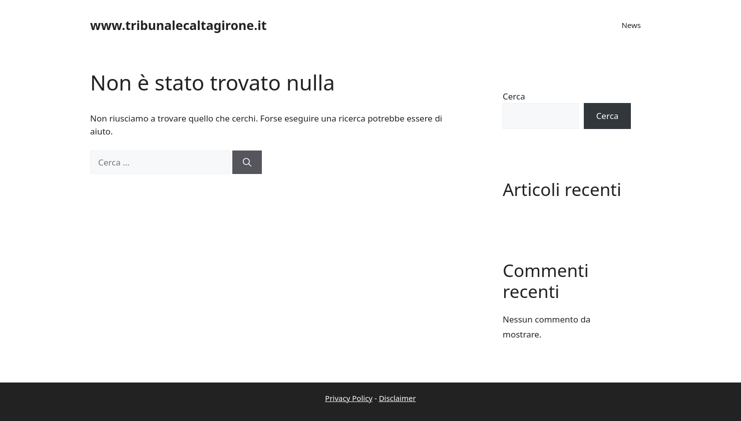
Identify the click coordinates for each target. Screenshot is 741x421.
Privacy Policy (349, 398)
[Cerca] (247, 162)
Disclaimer (397, 398)
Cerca (514, 96)
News (631, 25)
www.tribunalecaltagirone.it (178, 25)
